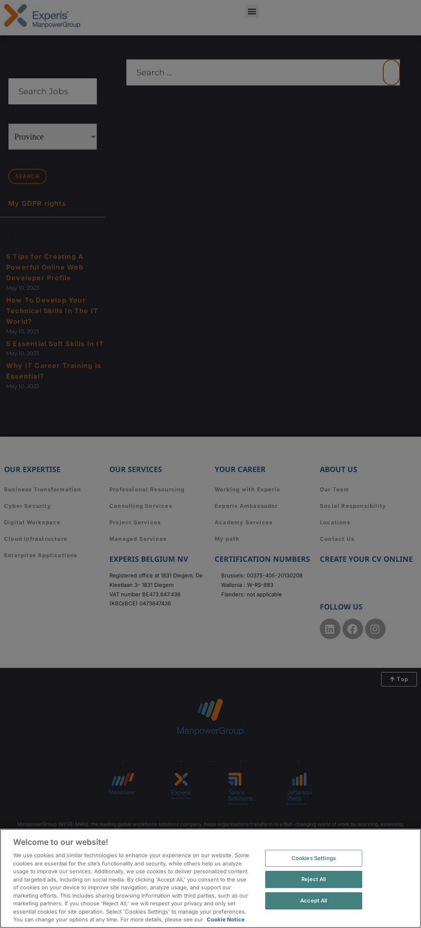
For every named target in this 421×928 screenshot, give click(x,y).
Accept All (313, 900)
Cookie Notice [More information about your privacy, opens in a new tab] (226, 919)
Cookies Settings (313, 858)
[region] (210, 878)
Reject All (313, 879)
